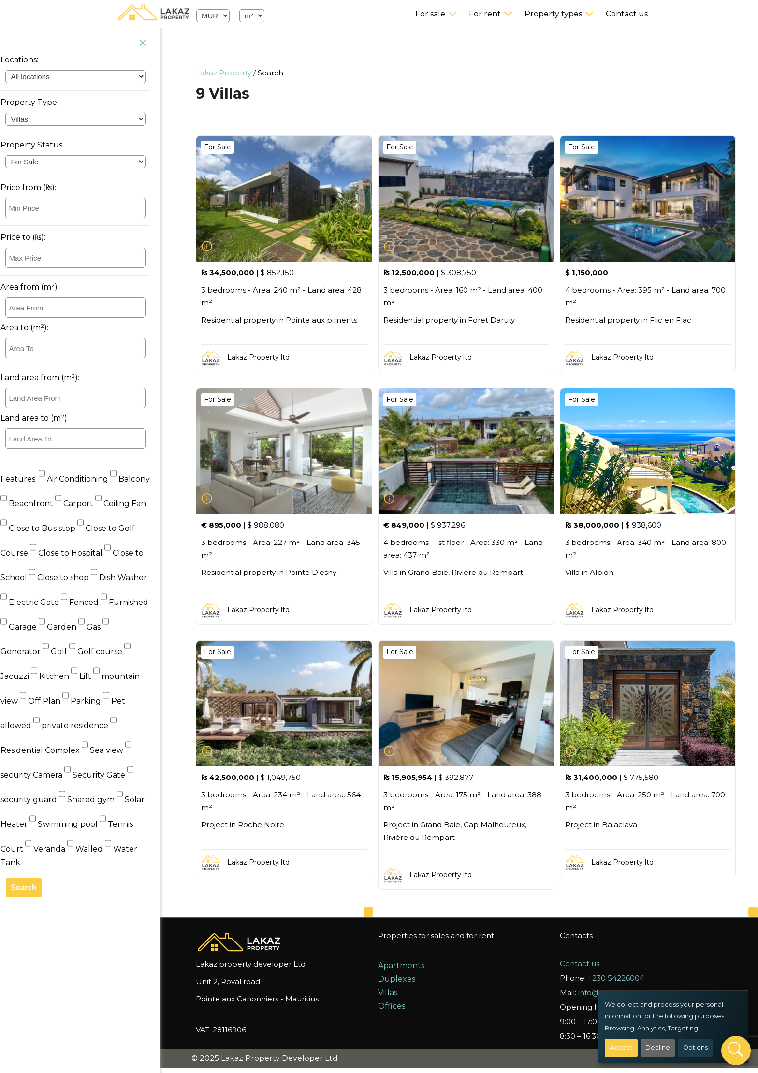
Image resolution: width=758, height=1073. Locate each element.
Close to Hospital (76, 553)
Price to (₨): (32, 237)
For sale (430, 13)
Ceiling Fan (129, 503)
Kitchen (60, 676)
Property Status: (41, 144)
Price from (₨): (37, 187)
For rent (485, 13)
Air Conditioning (83, 479)
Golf (65, 651)
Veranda (55, 848)
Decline (657, 1047)
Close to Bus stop (48, 528)
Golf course (105, 651)
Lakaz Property (226, 72)
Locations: (28, 59)
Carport (84, 503)
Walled (95, 848)
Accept (621, 1047)
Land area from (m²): (49, 377)
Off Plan (50, 701)
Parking (92, 701)
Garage (29, 627)
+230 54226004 (618, 978)
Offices (393, 1006)
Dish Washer (128, 577)
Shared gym (97, 799)
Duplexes (398, 979)
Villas (389, 992)
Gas (99, 627)
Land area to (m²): (44, 418)
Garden (67, 627)
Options (695, 1047)
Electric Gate (40, 602)
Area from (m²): (39, 287)
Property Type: (39, 102)
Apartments (403, 965)
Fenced (90, 602)
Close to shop (69, 577)
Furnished (134, 602)
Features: (28, 479)
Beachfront (37, 503)
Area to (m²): (34, 327)
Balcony (139, 479)
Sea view (112, 750)
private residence (81, 725)
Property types (553, 13)
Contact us (627, 13)
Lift (91, 676)
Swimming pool (74, 824)
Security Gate (104, 774)
